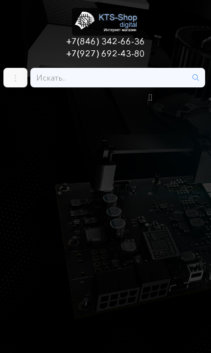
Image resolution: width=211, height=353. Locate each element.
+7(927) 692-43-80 (105, 53)
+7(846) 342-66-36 (105, 41)
